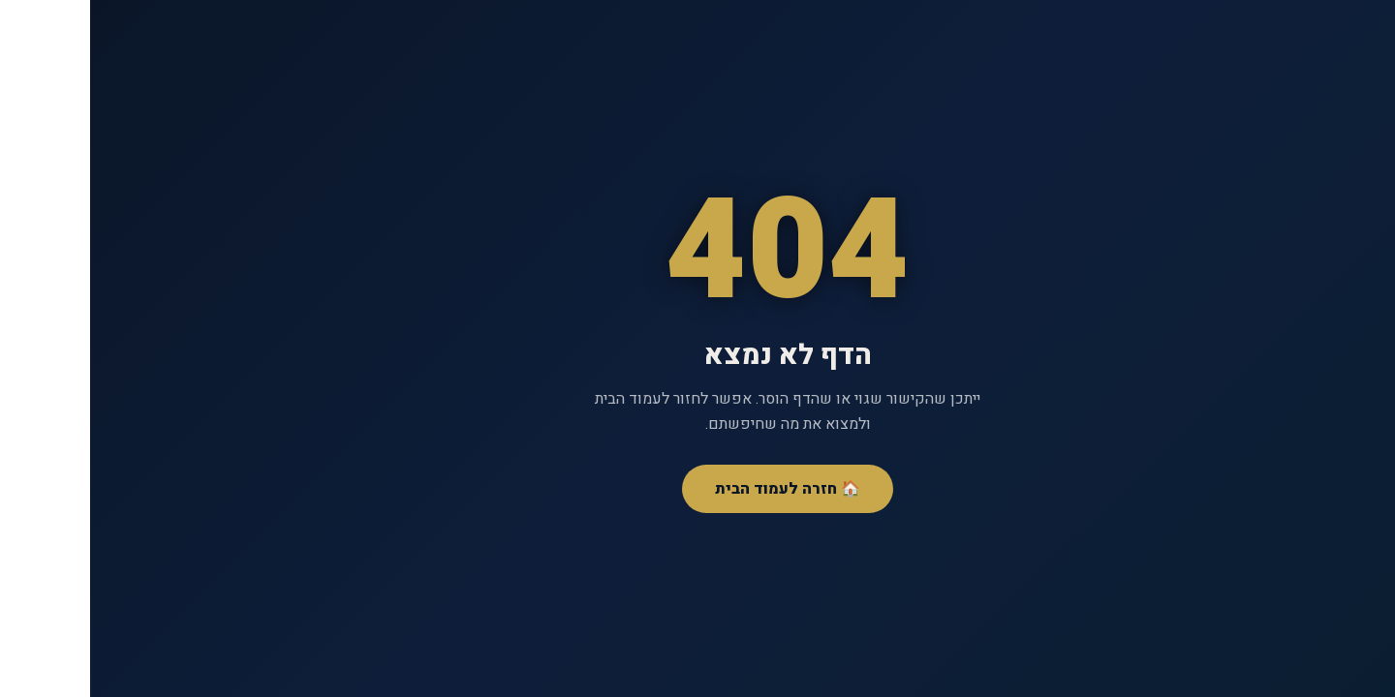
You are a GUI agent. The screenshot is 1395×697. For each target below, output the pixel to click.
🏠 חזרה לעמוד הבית (697, 488)
